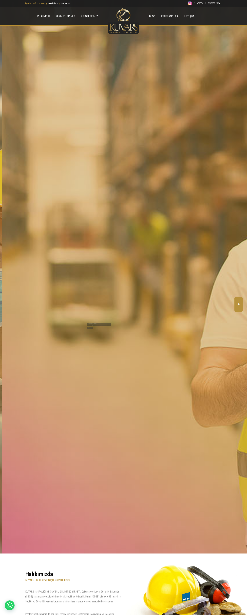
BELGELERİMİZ (89, 16)
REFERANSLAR (169, 16)
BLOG (152, 16)
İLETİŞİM (189, 16)
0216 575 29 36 (214, 3)
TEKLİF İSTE (53, 3)
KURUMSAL (43, 16)
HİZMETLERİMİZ (65, 16)
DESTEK (200, 3)
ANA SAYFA (65, 3)
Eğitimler (121, 331)
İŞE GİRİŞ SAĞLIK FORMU (35, 3)
